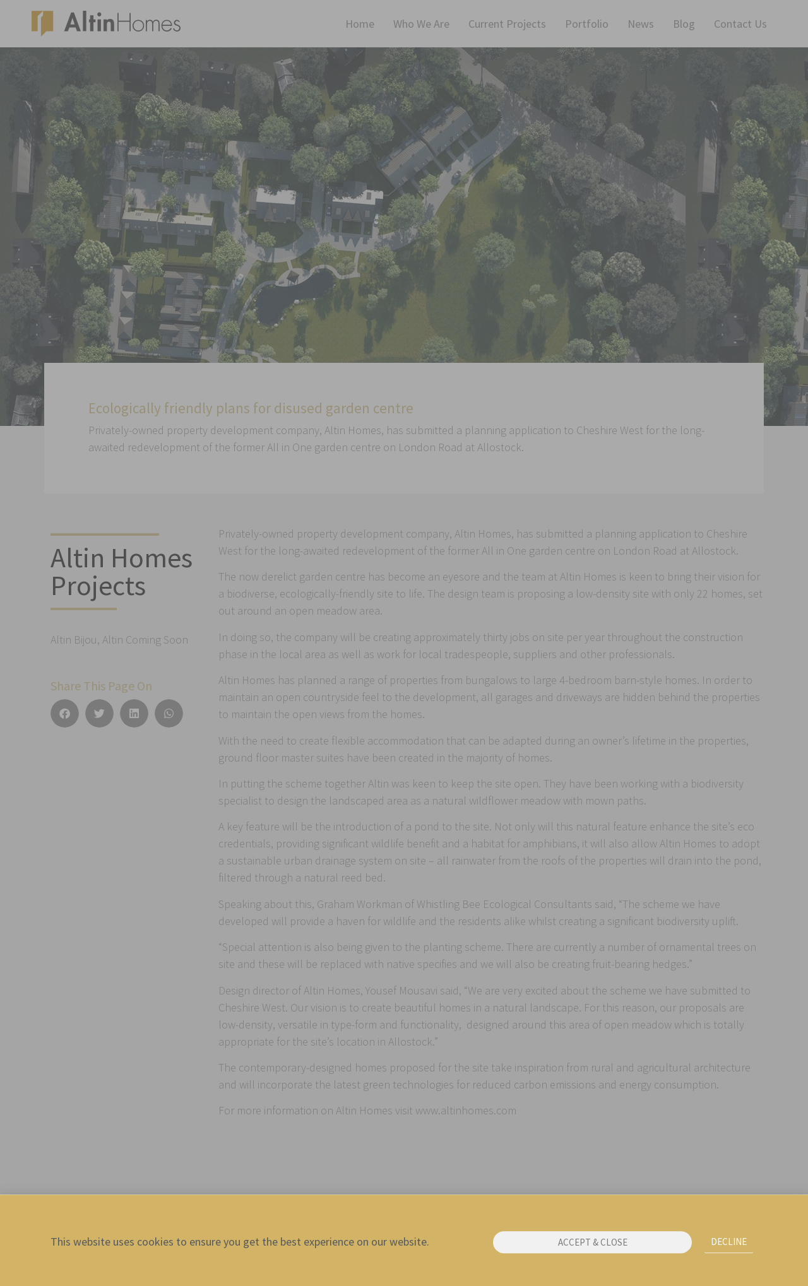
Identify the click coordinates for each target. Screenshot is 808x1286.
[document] (404, 643)
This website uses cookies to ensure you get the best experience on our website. (239, 1245)
